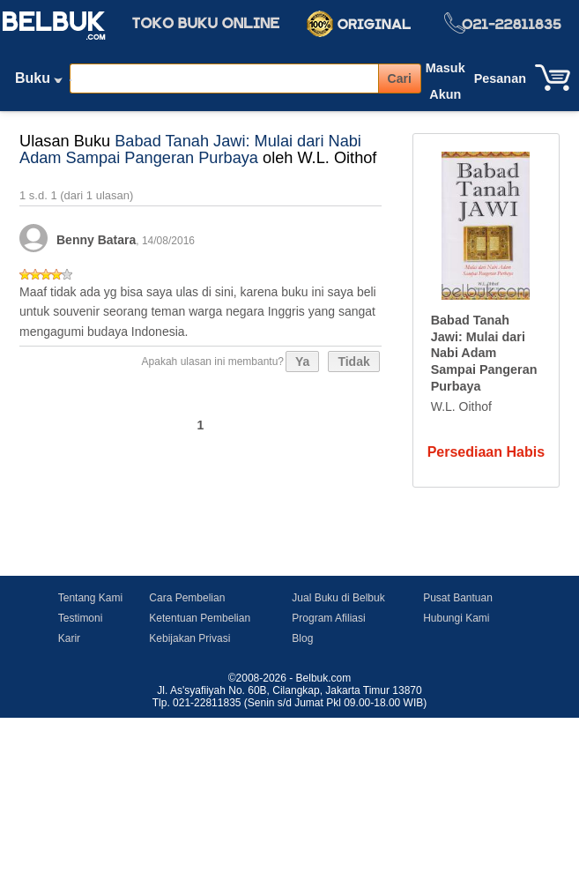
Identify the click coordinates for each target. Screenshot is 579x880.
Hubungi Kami (456, 618)
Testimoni (80, 618)
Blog (302, 638)
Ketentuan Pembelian (199, 618)
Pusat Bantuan (458, 598)
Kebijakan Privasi (189, 638)
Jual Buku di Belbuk (338, 598)
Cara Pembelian (187, 598)
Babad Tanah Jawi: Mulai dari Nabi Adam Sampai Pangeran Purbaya (190, 149)
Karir (69, 638)
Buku (39, 82)
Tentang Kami (90, 598)
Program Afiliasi (328, 618)
